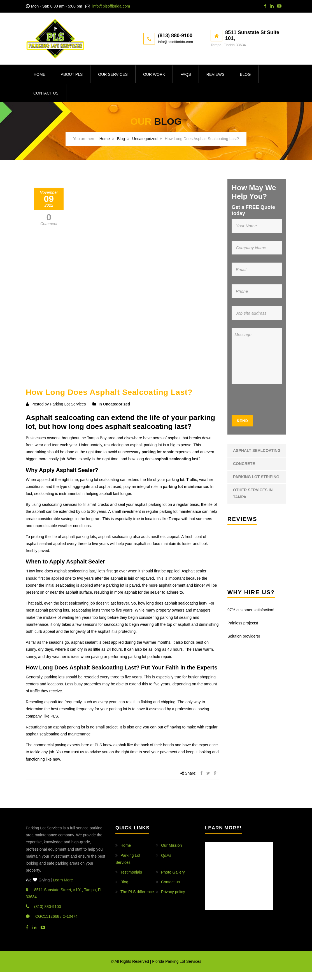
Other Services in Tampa (253, 493)
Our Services (113, 74)
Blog (245, 74)
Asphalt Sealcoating (257, 450)
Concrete (244, 463)
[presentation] (266, 401)
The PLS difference (137, 892)
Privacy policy (173, 892)
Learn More (63, 880)
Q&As (166, 855)
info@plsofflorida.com (111, 6)
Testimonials (131, 872)
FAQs (185, 74)
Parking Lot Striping (256, 477)
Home (39, 74)
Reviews (215, 74)
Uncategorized (144, 138)
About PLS (72, 74)
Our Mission (171, 845)
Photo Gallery (173, 872)
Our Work (154, 74)
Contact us (46, 93)
